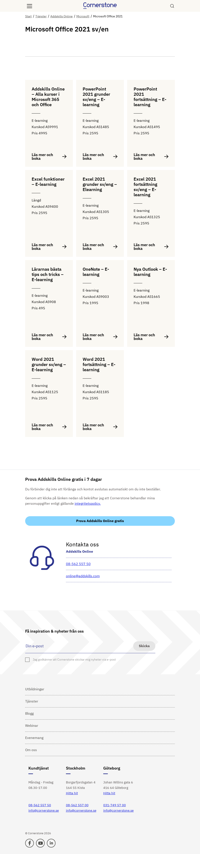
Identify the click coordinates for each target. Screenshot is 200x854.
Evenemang (34, 737)
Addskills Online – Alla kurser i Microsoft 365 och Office (48, 96)
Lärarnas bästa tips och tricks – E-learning (48, 274)
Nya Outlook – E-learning (150, 272)
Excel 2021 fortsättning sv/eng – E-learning (145, 187)
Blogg (29, 713)
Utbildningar (34, 689)
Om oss (31, 750)
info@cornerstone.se (43, 810)
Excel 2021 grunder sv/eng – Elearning (100, 184)
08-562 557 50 (78, 564)
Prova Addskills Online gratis (100, 521)
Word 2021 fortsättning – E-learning (99, 365)
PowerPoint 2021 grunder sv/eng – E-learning (96, 96)
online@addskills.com (83, 576)
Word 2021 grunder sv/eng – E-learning (49, 365)
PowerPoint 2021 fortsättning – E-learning (150, 96)
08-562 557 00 (77, 805)
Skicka (144, 646)
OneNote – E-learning (96, 272)
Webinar (31, 725)
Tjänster (31, 701)
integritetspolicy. (88, 503)
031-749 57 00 (114, 805)
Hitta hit (72, 793)
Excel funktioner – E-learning (48, 181)
